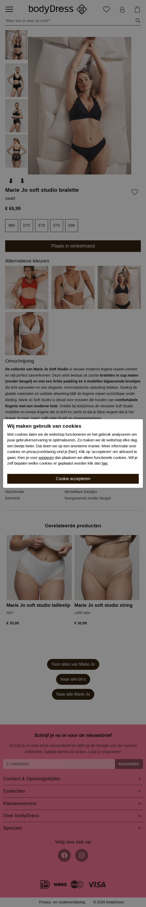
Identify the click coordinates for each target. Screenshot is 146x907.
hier (104, 463)
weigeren (46, 457)
